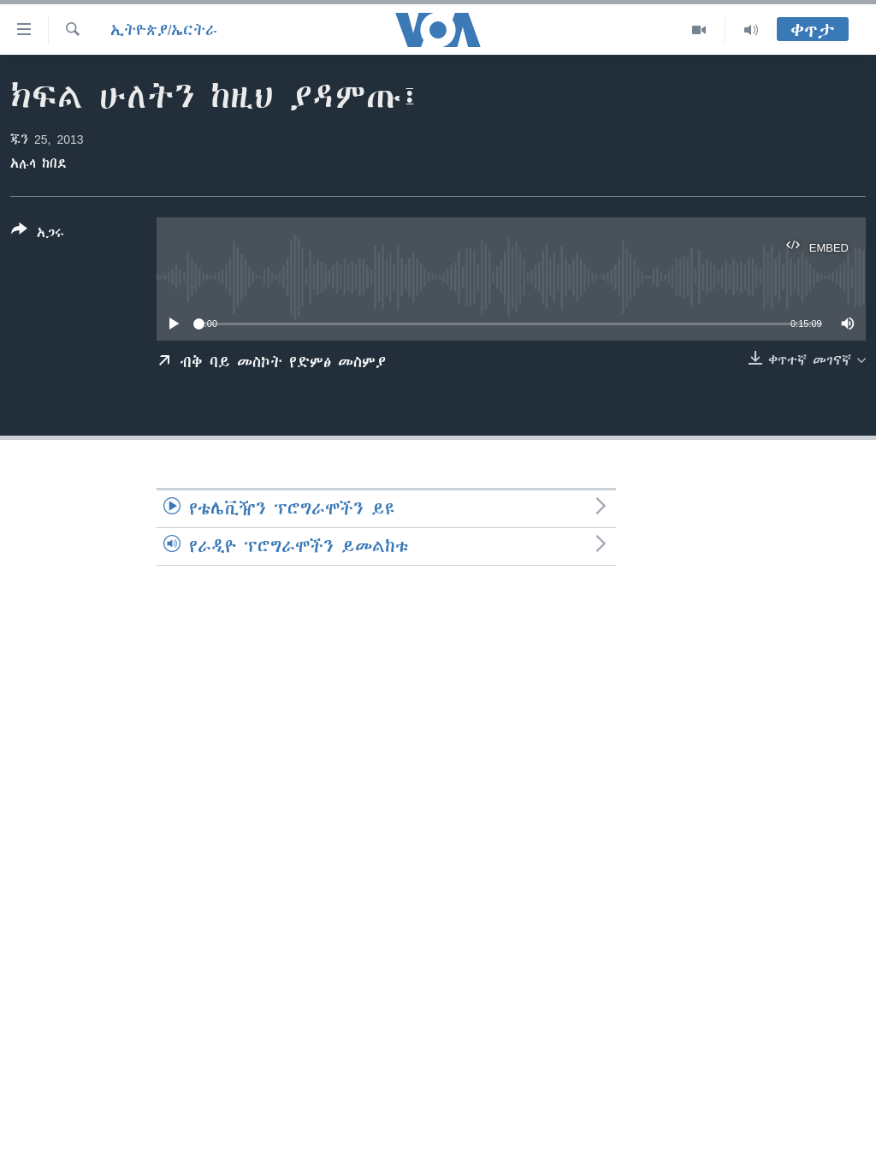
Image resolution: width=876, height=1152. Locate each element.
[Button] (37, 234)
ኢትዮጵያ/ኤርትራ (163, 30)
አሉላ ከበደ (38, 163)
